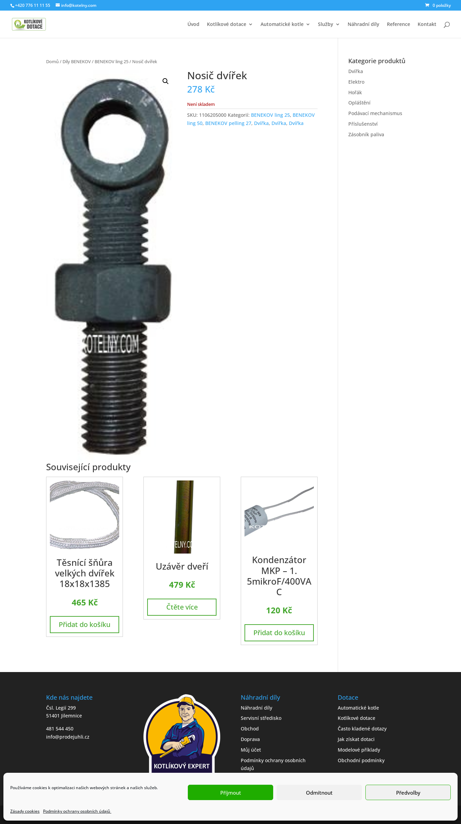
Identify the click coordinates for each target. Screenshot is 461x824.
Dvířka (261, 123)
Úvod (193, 24)
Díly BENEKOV (76, 61)
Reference (398, 24)
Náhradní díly (363, 24)
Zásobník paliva (366, 134)
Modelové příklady (359, 749)
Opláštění (359, 102)
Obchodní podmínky (361, 760)
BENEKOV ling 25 (111, 61)
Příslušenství (363, 124)
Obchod (250, 728)
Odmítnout (319, 792)
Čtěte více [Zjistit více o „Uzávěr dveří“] (182, 607)
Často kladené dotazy (362, 728)
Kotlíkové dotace (226, 24)
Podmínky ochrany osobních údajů (77, 811)
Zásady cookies (25, 811)
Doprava (250, 739)
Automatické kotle (282, 24)
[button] (165, 81)
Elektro (356, 82)
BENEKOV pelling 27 (228, 123)
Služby (325, 24)
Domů (52, 61)
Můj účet (251, 749)
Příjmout (230, 792)
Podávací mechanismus (375, 113)
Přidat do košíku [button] (84, 624)
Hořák (355, 92)
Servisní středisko (261, 718)
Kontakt (427, 24)
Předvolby (408, 792)
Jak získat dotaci (356, 739)
